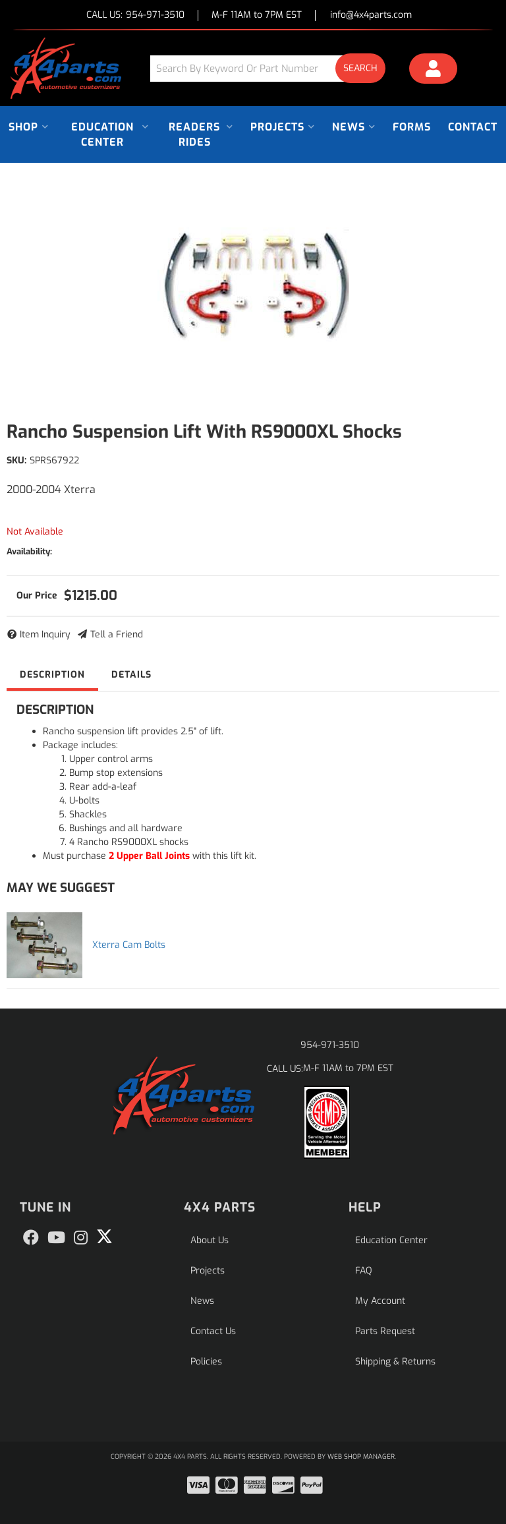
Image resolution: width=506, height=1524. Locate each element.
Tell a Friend (116, 634)
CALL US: (135, 15)
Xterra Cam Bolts (128, 945)
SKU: (16, 460)
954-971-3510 (329, 1045)
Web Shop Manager (361, 1456)
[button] (272, 68)
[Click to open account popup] (433, 70)
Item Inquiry (45, 634)
